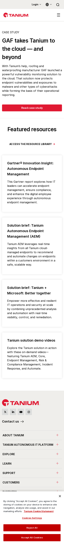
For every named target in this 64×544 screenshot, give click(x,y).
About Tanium (13, 435)
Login (35, 4)
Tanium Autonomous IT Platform (28, 444)
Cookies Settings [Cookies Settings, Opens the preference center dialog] (32, 518)
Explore (9, 454)
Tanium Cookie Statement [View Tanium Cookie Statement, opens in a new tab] (39, 511)
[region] (32, 517)
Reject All (31, 527)
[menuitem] (32, 435)
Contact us (10, 421)
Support (9, 473)
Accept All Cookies (32, 537)
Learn (7, 463)
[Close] (60, 496)
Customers (11, 482)
